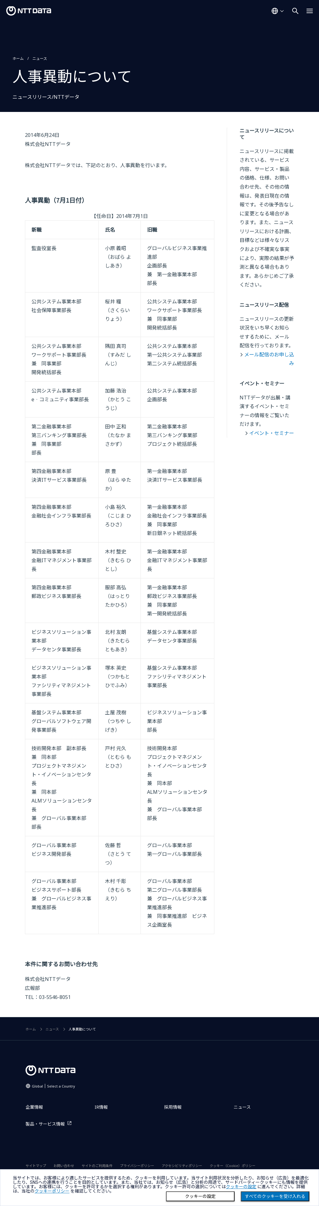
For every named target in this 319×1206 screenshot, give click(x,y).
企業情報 (34, 1107)
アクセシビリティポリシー (182, 1165)
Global (53, 1086)
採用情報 (173, 1107)
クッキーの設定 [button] (241, 1186)
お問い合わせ (64, 1165)
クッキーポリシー (52, 1191)
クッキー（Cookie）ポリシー (232, 1165)
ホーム (18, 58)
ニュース (39, 58)
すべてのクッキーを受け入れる (275, 1196)
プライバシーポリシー (137, 1165)
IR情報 (101, 1107)
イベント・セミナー (271, 433)
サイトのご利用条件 (97, 1165)
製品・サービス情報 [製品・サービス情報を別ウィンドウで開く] (45, 1124)
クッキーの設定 (200, 1196)
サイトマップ (36, 1165)
